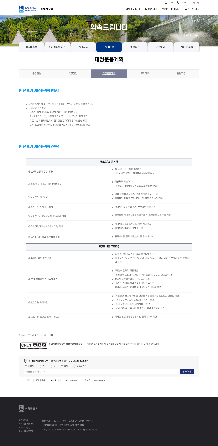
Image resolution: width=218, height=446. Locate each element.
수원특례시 (28, 408)
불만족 (67, 366)
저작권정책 (23, 420)
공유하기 (187, 35)
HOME (171, 3)
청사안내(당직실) (26, 431)
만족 (45, 366)
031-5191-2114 (77, 425)
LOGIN (183, 3)
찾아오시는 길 (25, 427)
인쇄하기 (196, 35)
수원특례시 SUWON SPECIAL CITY (47, 9)
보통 (55, 366)
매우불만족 (82, 366)
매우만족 (32, 366)
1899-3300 (64, 425)
